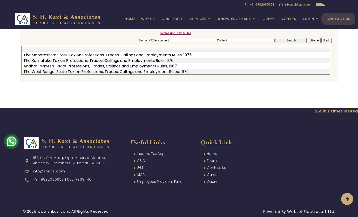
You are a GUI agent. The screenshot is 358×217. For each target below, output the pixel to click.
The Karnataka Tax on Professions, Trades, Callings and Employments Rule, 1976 (98, 61)
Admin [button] (308, 18)
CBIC (141, 160)
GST (140, 167)
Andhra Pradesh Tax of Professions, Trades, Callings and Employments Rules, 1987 (100, 66)
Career (213, 174)
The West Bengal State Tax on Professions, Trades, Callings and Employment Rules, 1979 (106, 72)
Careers (288, 18)
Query (268, 18)
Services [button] (198, 18)
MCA (141, 174)
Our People (172, 18)
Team (212, 160)
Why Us (148, 18)
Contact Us (338, 18)
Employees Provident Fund (159, 181)
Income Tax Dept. (152, 153)
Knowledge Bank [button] (235, 18)
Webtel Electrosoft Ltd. (311, 211)
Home (130, 18)
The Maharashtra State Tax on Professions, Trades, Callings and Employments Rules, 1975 (107, 55)
